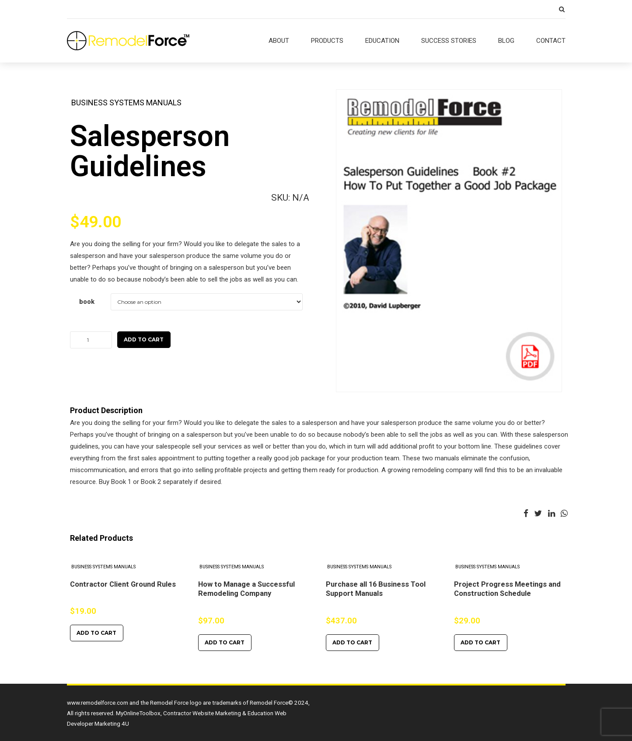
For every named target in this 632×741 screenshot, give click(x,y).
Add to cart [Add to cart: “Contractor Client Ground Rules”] (96, 633)
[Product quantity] (91, 339)
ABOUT (279, 41)
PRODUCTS (327, 41)
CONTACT (551, 41)
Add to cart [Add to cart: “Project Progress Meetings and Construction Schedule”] (480, 642)
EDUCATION (382, 41)
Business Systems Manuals (126, 102)
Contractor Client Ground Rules (123, 584)
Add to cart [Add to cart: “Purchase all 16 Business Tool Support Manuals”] (352, 642)
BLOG (506, 41)
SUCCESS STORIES (448, 41)
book (86, 302)
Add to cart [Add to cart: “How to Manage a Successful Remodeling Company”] (224, 642)
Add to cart (144, 339)
